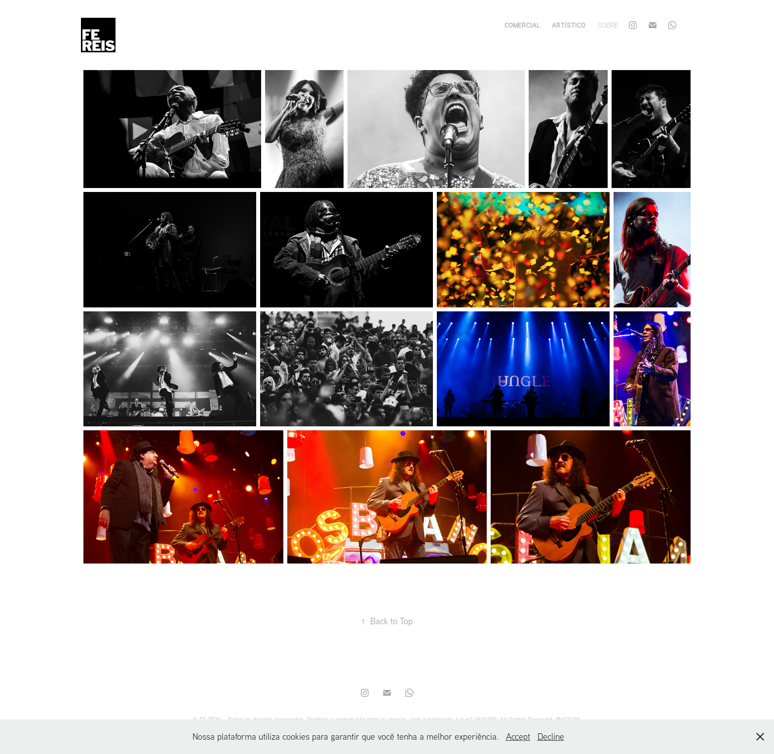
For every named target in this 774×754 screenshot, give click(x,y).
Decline (551, 736)
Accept (518, 736)
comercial (522, 25)
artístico (568, 25)
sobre (608, 25)
